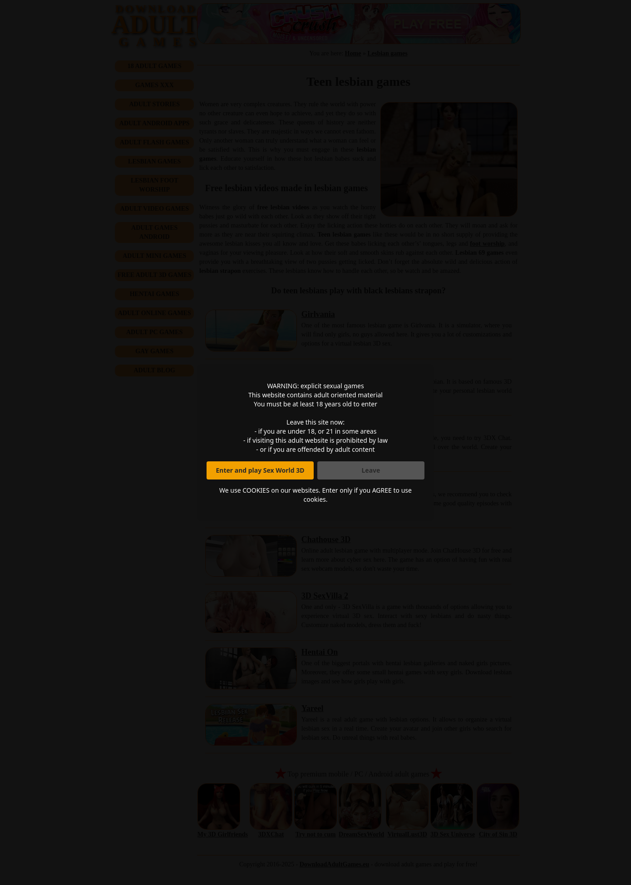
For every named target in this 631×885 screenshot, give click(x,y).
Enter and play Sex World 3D (260, 470)
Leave (371, 470)
